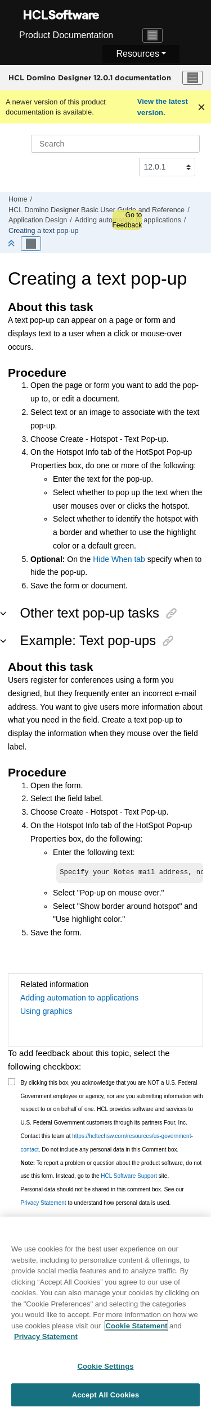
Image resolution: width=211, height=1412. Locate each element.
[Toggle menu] (192, 78)
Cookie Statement (137, 1331)
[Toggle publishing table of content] (31, 243)
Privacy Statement (43, 1204)
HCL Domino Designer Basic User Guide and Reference (96, 210)
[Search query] (115, 144)
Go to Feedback (127, 220)
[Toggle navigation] (152, 35)
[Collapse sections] (12, 243)
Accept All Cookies (106, 1400)
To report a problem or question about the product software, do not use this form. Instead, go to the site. (111, 1171)
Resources (137, 53)
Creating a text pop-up (43, 231)
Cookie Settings (105, 1371)
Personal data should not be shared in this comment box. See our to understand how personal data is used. (102, 1197)
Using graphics (46, 1012)
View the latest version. (162, 107)
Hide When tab (119, 559)
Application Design (37, 220)
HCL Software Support (129, 1177)
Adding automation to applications (79, 998)
